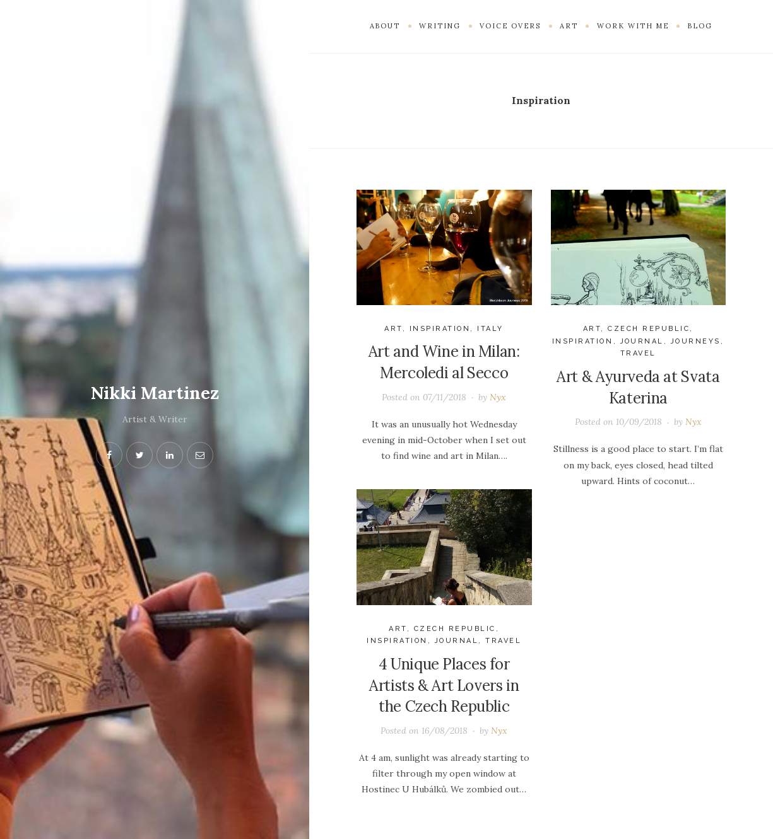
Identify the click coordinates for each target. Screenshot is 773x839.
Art (393, 329)
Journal (642, 341)
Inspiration (440, 329)
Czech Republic (649, 329)
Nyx (498, 397)
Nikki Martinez (155, 392)
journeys (696, 341)
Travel (638, 353)
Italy (490, 329)
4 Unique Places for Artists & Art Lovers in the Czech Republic (444, 685)
